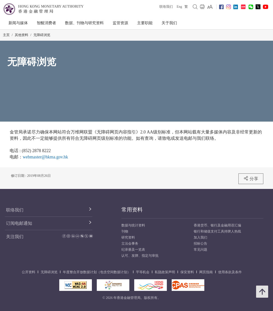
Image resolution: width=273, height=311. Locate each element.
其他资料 (21, 35)
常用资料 (132, 210)
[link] (210, 6)
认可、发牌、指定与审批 (140, 255)
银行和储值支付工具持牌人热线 (217, 231)
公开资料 (28, 272)
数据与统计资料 (133, 225)
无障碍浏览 (41, 35)
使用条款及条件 (230, 272)
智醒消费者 (46, 23)
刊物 (124, 231)
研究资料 (128, 237)
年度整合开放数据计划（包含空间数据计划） (97, 272)
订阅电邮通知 (19, 223)
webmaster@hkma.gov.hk (45, 157)
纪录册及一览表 (133, 249)
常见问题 (200, 249)
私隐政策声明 (165, 272)
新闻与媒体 (18, 23)
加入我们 (200, 237)
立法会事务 (129, 243)
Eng (179, 6)
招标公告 (200, 243)
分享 (250, 178)
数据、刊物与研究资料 (84, 23)
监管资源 (120, 23)
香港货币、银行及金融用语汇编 (217, 225)
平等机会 (142, 272)
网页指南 (206, 272)
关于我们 (169, 23)
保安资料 (187, 272)
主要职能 (145, 23)
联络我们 (166, 6)
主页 (6, 35)
